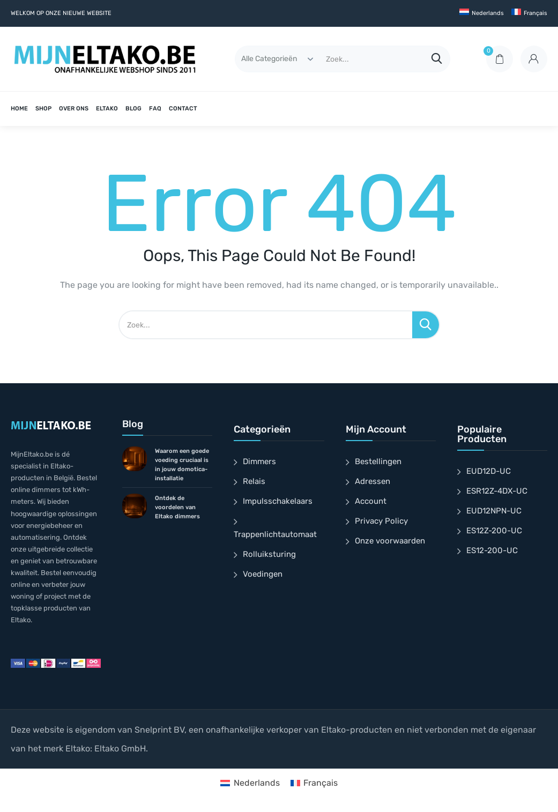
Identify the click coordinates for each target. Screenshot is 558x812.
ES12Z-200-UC (494, 530)
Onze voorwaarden (390, 541)
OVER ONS (73, 108)
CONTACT (183, 108)
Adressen (372, 481)
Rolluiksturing (269, 554)
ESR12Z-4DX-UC (496, 491)
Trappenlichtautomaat (275, 534)
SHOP (43, 108)
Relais (254, 481)
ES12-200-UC (492, 550)
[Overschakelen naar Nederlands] (250, 783)
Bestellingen (378, 461)
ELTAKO (107, 108)
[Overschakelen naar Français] (529, 13)
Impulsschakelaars (278, 501)
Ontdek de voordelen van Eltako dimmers (177, 507)
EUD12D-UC (488, 471)
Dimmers (259, 461)
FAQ (155, 108)
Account (370, 501)
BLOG (133, 108)
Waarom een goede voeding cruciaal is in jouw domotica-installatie (182, 465)
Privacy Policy (381, 521)
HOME (19, 108)
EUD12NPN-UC (494, 511)
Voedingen (262, 574)
